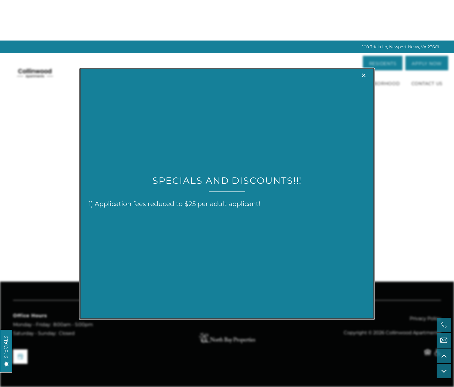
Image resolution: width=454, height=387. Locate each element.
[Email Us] (444, 340)
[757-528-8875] (444, 325)
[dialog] (226, 193)
